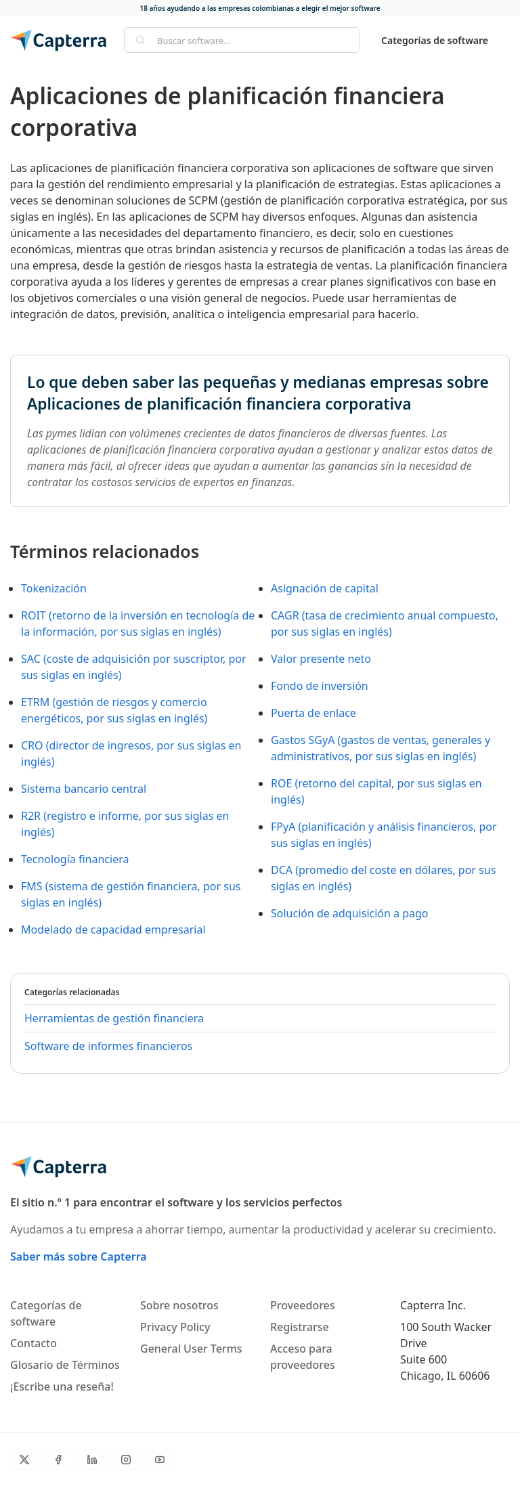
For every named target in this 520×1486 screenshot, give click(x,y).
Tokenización (54, 588)
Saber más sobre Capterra (78, 1256)
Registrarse (299, 1326)
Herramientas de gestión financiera (114, 1018)
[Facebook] (58, 1459)
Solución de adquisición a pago (350, 913)
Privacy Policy (175, 1326)
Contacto (33, 1343)
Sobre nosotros (179, 1305)
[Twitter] (24, 1459)
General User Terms (191, 1348)
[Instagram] (126, 1459)
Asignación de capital (324, 588)
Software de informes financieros (108, 1046)
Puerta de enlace (313, 712)
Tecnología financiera (75, 859)
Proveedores (302, 1305)
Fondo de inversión (319, 685)
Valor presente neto (321, 658)
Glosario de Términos (65, 1364)
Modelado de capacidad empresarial (113, 929)
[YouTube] (160, 1459)
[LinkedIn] (92, 1459)
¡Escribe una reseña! (62, 1386)
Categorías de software (434, 40)
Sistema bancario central (83, 788)
